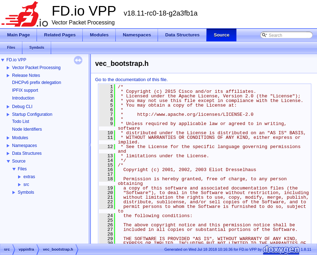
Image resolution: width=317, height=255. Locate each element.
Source (19, 161)
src (26, 184)
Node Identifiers (27, 129)
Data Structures (27, 153)
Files (22, 168)
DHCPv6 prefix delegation (36, 82)
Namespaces (24, 145)
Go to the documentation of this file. (131, 79)
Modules (20, 137)
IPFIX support (25, 90)
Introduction (23, 98)
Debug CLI (22, 106)
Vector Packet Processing (36, 67)
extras (29, 176)
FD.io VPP (16, 59)
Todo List (20, 121)
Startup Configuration (32, 114)
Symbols (26, 192)
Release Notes (26, 75)
